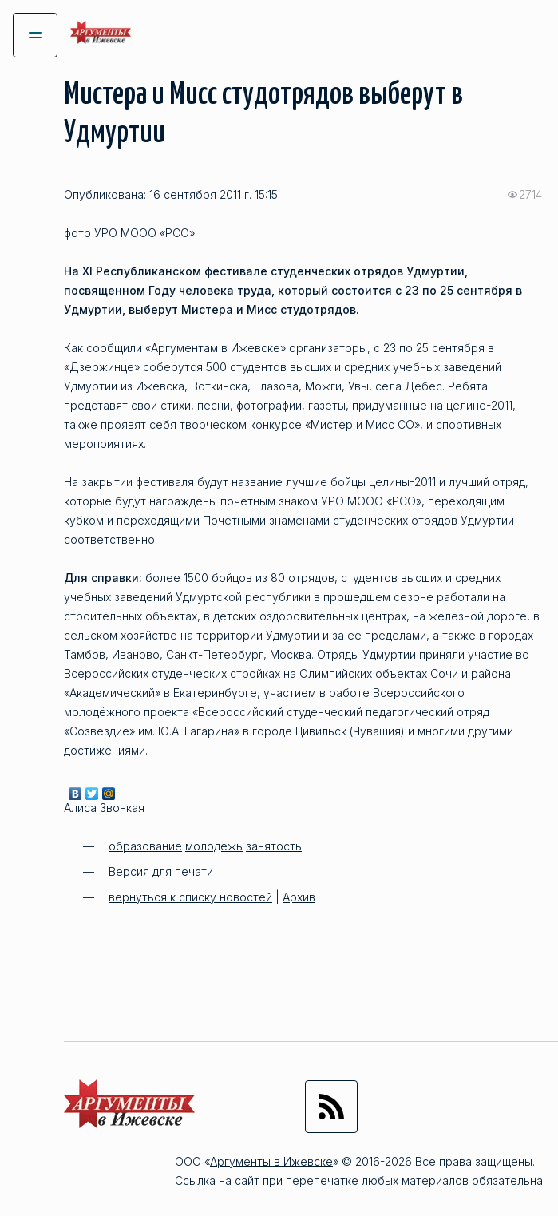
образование (145, 846)
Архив (299, 897)
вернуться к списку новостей (190, 897)
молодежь (214, 846)
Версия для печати (161, 871)
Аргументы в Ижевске (271, 1161)
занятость (274, 846)
